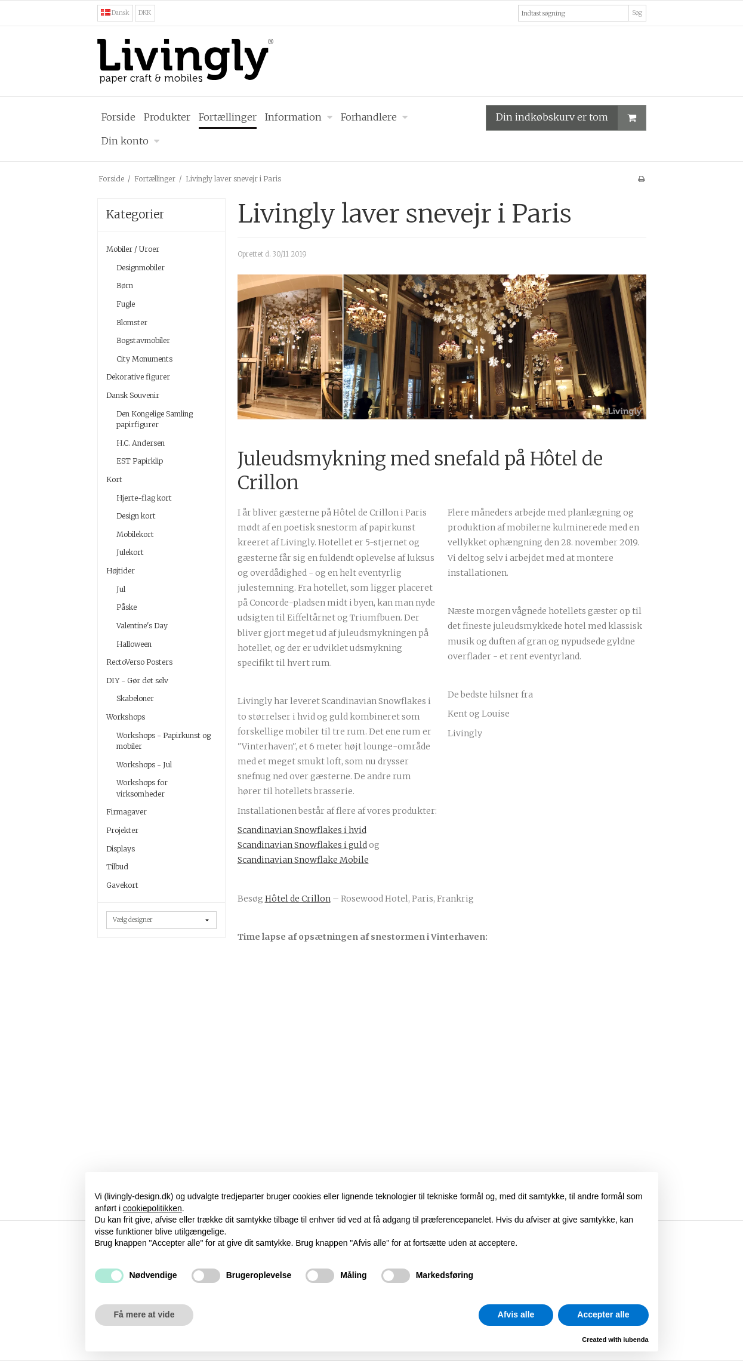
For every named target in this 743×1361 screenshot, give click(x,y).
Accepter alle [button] (603, 1314)
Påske (126, 607)
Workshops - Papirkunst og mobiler (163, 741)
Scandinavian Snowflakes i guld (302, 845)
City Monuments (144, 358)
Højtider (120, 570)
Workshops (125, 716)
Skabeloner (135, 698)
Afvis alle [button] (516, 1314)
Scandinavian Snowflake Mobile (303, 859)
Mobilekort (135, 534)
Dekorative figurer (138, 376)
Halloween (134, 644)
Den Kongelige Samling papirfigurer (154, 419)
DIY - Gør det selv (137, 680)
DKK (144, 13)
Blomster (131, 322)
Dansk (115, 13)
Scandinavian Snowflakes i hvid (302, 830)
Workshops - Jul (144, 764)
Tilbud (117, 866)
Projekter (122, 830)
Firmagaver (126, 811)
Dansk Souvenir (132, 395)
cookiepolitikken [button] (152, 1208)
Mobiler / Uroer (132, 249)
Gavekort (122, 885)
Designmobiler (140, 267)
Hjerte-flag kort (144, 497)
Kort (114, 479)
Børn (124, 285)
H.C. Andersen (140, 443)
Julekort (130, 552)
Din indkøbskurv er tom (571, 118)
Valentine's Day (142, 625)
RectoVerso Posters (139, 662)
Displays (120, 848)
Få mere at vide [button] (144, 1314)
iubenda (635, 1339)
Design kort (136, 515)
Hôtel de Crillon (298, 898)
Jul (120, 589)
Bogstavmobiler (143, 340)
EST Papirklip (139, 460)
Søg (637, 13)
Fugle (125, 304)
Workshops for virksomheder (142, 788)
